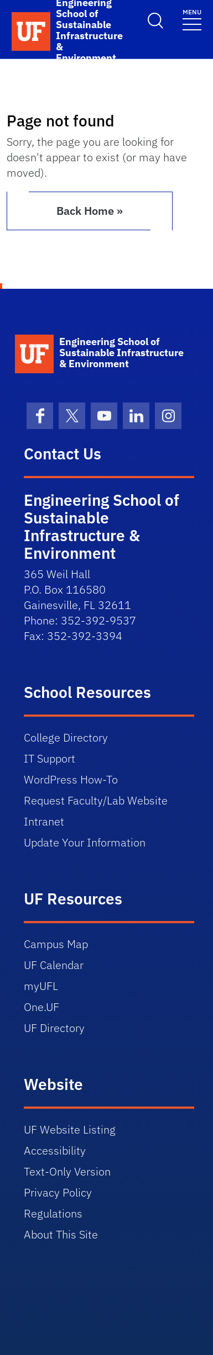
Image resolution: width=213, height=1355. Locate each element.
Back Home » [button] (89, 210)
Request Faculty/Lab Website (96, 800)
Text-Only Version (67, 1171)
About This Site (61, 1234)
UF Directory (54, 1027)
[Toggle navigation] (192, 19)
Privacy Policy (58, 1192)
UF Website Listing (70, 1129)
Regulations (53, 1213)
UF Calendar (54, 964)
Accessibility (55, 1150)
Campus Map (56, 943)
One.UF (41, 1006)
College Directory (66, 737)
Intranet (44, 821)
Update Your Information (85, 842)
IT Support (49, 758)
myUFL (41, 985)
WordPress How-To (71, 779)
